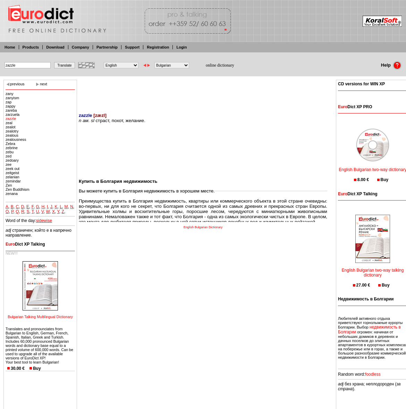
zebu (10, 152)
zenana (12, 193)
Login (181, 47)
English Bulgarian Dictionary (203, 227)
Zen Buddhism (17, 189)
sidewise (44, 220)
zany (10, 94)
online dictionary (220, 65)
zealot (10, 127)
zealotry (12, 131)
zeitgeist (12, 173)
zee (8, 164)
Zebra (10, 144)
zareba (11, 110)
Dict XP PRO (355, 106)
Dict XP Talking (25, 244)
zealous (12, 135)
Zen (9, 185)
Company (80, 47)
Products (31, 47)
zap (8, 102)
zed (8, 156)
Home (10, 47)
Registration (158, 47)
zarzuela (12, 114)
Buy (37, 368)
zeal (9, 123)
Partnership (107, 47)
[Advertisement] (203, 92)
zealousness (16, 139)
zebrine (12, 148)
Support (132, 47)
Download (55, 47)
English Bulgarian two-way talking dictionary (373, 268)
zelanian (12, 177)
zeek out (12, 169)
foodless (373, 374)
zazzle (11, 119)
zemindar (13, 181)
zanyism (12, 98)
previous (17, 84)
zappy (10, 106)
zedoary (12, 160)
